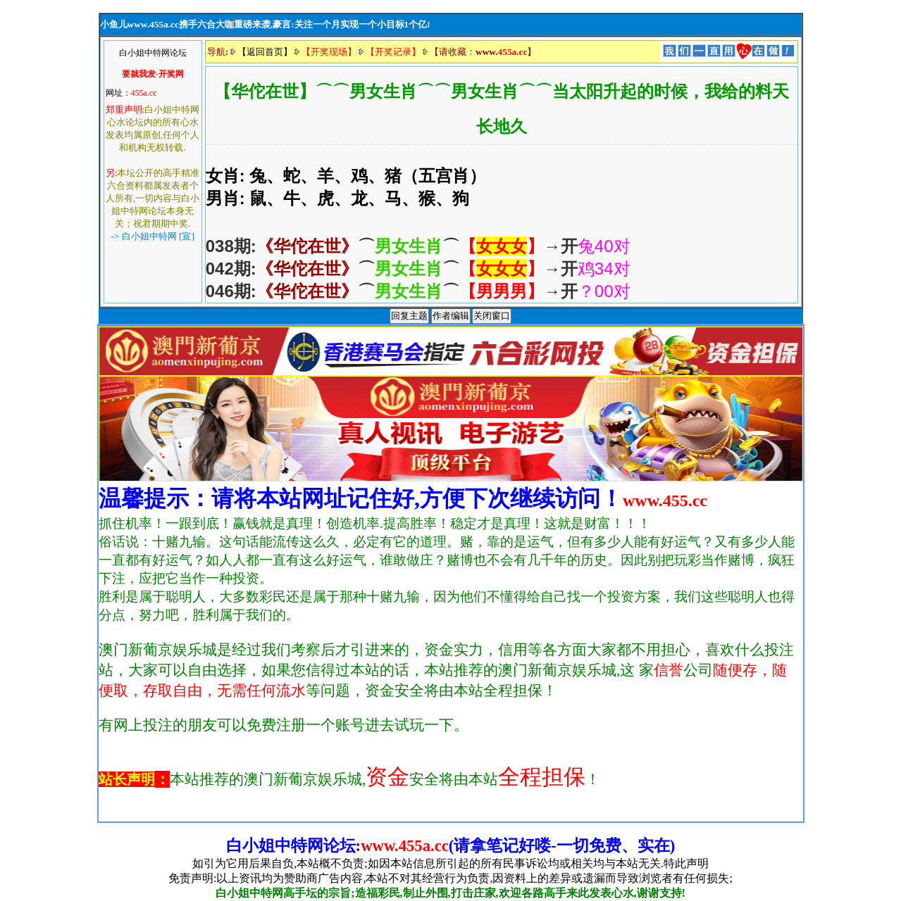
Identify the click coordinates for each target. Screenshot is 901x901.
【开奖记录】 (393, 51)
